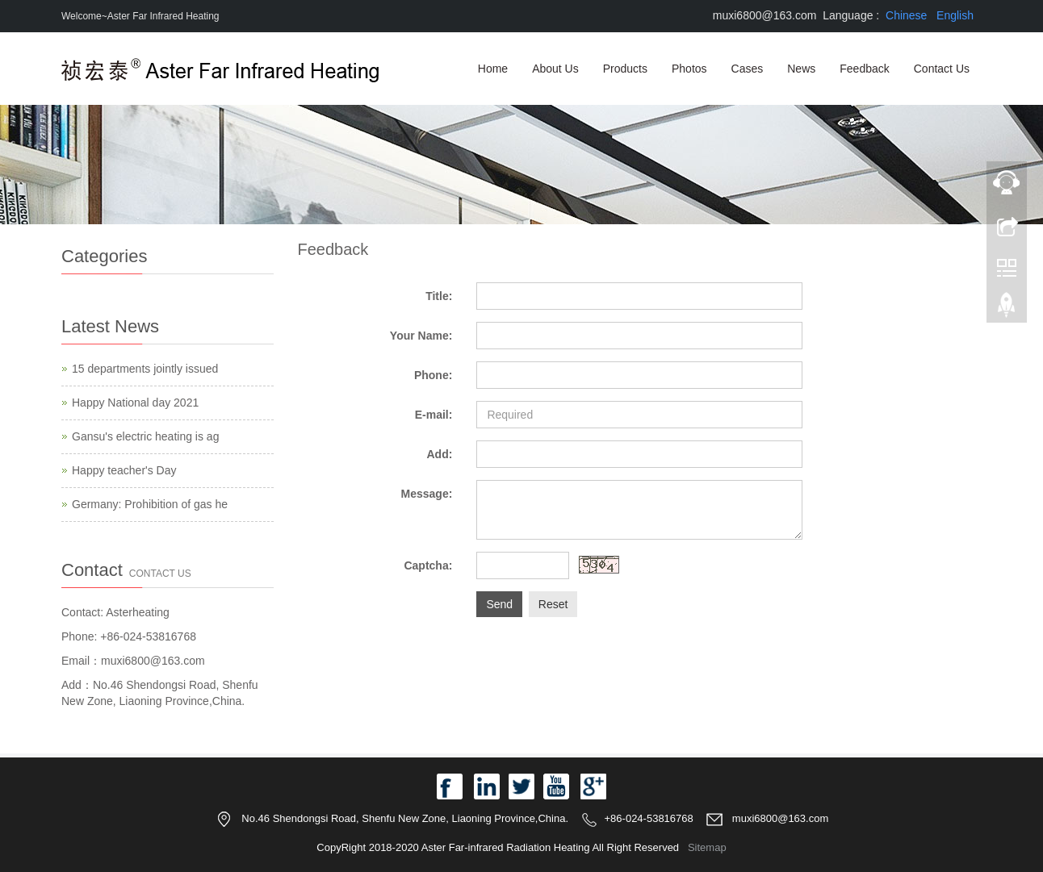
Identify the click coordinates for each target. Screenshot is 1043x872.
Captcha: (428, 565)
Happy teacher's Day (124, 470)
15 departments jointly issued (145, 368)
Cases (747, 68)
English (955, 15)
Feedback (864, 68)
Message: (427, 493)
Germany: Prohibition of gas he (150, 504)
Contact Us (942, 68)
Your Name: (421, 335)
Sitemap (707, 847)
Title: (438, 296)
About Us (555, 68)
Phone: (433, 375)
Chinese (906, 15)
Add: (439, 454)
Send (499, 604)
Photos (689, 68)
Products (625, 68)
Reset (553, 604)
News (801, 68)
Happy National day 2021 (135, 402)
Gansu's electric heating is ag (145, 436)
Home (493, 68)
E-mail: (434, 414)
